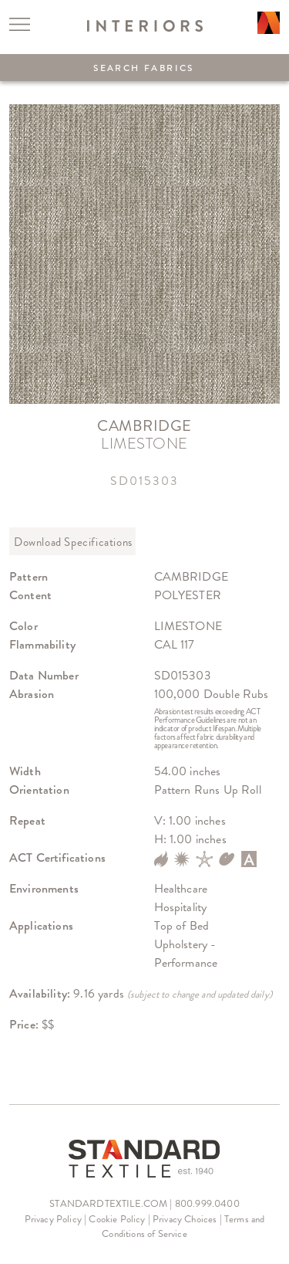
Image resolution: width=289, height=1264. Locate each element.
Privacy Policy (53, 1218)
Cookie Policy (117, 1218)
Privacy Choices (185, 1218)
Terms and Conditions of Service (183, 1226)
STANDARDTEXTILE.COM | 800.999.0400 (144, 1203)
